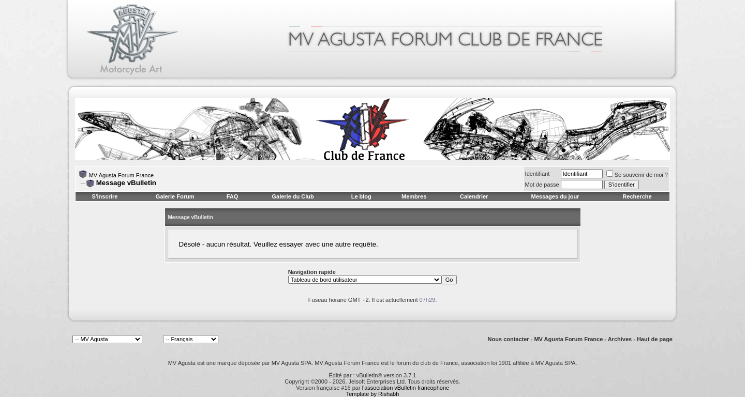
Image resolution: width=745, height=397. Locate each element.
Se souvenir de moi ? (637, 175)
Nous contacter (508, 339)
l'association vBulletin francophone (405, 388)
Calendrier (474, 196)
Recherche (636, 196)
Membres (413, 196)
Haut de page (655, 339)
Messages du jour (555, 196)
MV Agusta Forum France (121, 175)
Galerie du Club (293, 196)
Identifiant (537, 174)
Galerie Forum (175, 196)
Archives (620, 339)
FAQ (233, 196)
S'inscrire (105, 196)
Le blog (361, 196)
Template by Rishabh (372, 394)
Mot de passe (542, 184)
